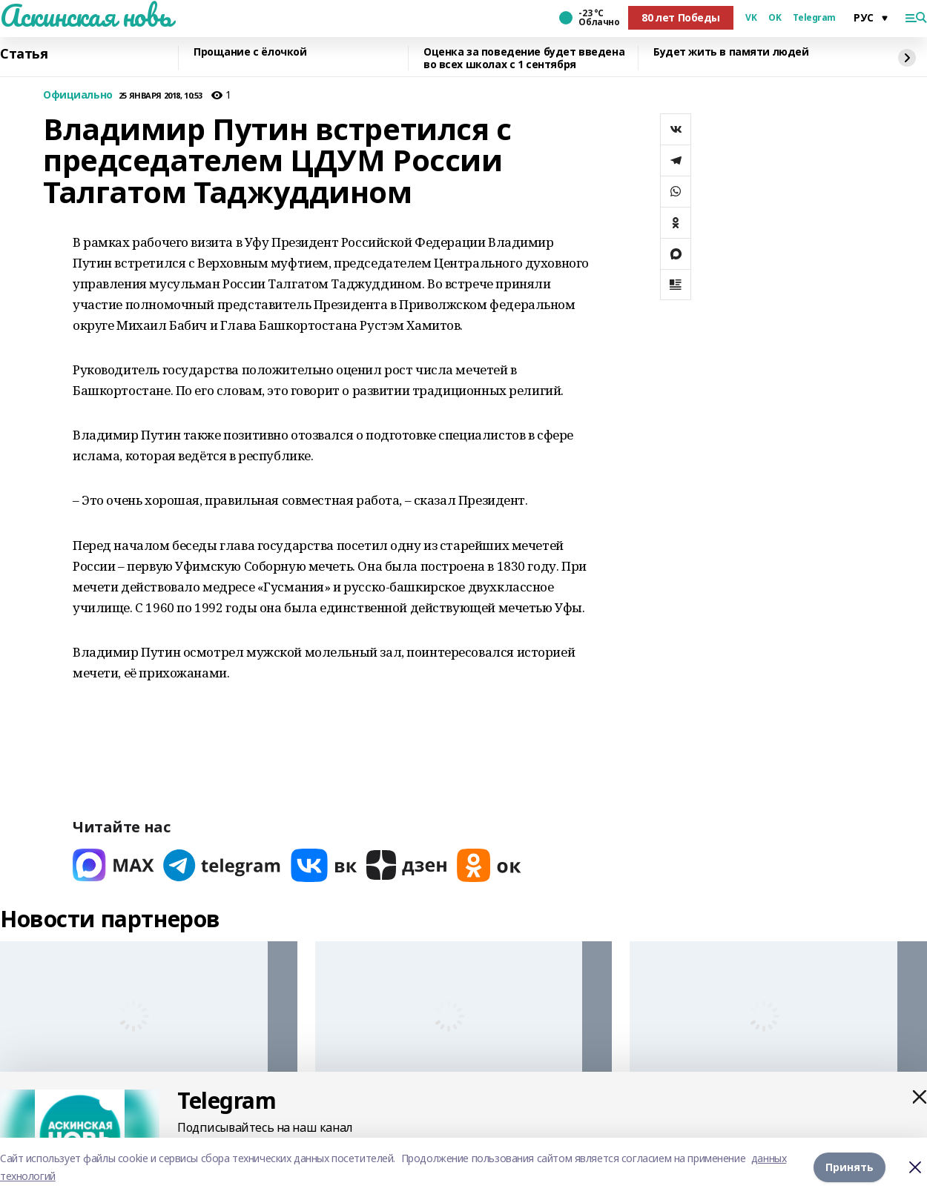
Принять (849, 1167)
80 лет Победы (680, 17)
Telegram (814, 17)
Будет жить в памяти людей (731, 52)
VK (750, 17)
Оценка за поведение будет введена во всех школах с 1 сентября (523, 58)
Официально (78, 95)
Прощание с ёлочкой (250, 52)
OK (774, 17)
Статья (23, 54)
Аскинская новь (85, 15)
